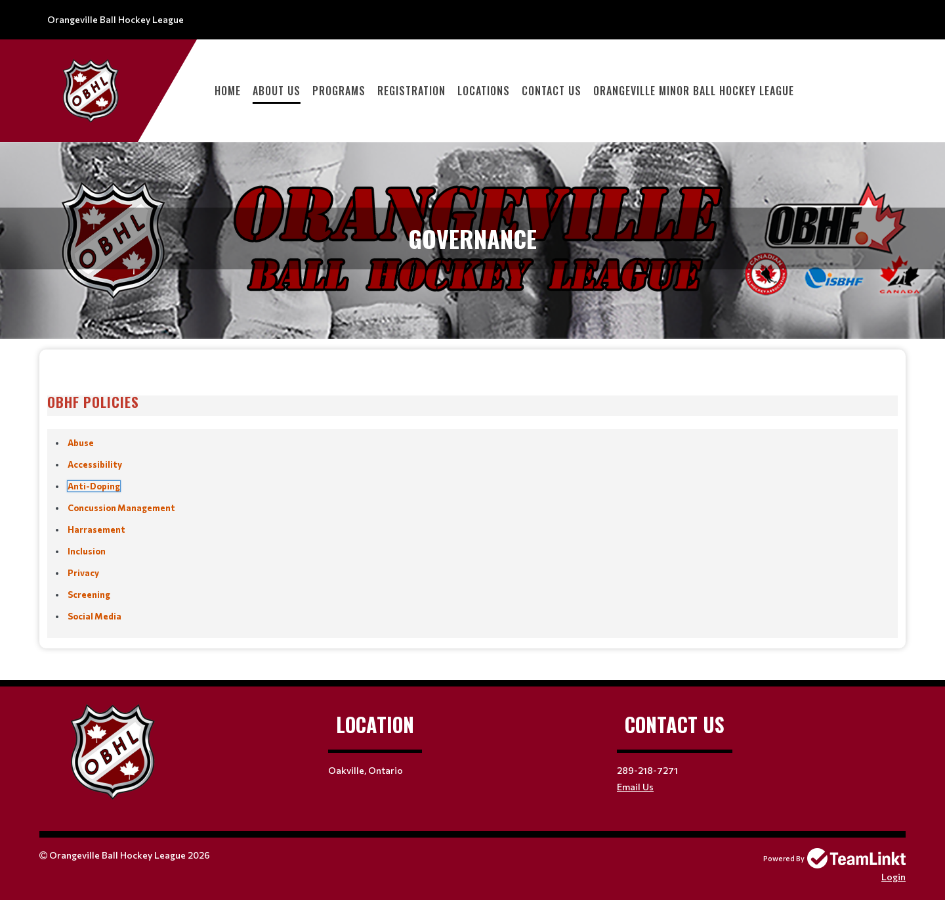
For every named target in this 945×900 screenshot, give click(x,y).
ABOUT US (277, 91)
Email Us (635, 786)
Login (893, 876)
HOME (228, 91)
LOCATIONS (483, 91)
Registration (411, 91)
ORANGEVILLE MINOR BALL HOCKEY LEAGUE (693, 91)
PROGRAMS (339, 91)
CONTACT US (551, 91)
